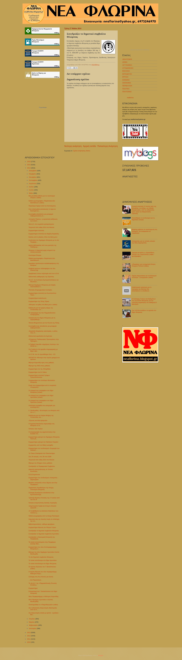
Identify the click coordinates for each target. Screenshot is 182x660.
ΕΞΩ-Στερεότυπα (34, 474)
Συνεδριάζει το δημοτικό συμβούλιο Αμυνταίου (44, 534)
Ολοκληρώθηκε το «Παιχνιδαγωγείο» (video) (43, 604)
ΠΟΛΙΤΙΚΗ (125, 89)
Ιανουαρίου (33, 628)
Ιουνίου (31, 190)
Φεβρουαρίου (33, 625)
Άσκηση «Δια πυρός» (36, 429)
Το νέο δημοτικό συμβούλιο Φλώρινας (41, 557)
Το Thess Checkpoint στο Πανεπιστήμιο (42, 453)
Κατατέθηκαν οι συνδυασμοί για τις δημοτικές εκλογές (143, 219)
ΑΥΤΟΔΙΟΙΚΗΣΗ (127, 68)
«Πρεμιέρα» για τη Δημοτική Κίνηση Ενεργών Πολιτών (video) (143, 265)
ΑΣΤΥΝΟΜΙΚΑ (127, 65)
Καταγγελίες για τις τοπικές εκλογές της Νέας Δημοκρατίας (143, 242)
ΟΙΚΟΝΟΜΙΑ (126, 83)
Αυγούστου (33, 183)
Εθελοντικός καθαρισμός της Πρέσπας (41, 277)
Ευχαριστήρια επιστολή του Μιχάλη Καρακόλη (44, 234)
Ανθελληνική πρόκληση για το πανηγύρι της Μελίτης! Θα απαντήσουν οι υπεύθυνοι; (141, 289)
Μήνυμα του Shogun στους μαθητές (40, 463)
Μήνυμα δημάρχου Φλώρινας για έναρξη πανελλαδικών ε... (42, 286)
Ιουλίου (31, 187)
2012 (29, 636)
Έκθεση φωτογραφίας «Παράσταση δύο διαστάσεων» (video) (42, 201)
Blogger (100, 655)
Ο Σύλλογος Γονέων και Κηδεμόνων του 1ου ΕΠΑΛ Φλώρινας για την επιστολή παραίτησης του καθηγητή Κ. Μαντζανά (144, 301)
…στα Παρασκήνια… (35, 580)
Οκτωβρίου (33, 177)
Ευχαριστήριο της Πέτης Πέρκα (39, 301)
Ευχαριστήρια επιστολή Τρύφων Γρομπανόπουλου (39, 376)
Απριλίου (32, 619)
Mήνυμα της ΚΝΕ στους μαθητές (39, 366)
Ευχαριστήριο (33, 588)
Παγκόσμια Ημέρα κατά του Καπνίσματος (42, 206)
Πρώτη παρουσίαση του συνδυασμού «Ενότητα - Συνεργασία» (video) (144, 276)
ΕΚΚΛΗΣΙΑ (126, 71)
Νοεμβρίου (32, 174)
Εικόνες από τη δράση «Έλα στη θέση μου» (43, 237)
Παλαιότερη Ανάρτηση (107, 146)
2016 (29, 161)
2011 (29, 639)
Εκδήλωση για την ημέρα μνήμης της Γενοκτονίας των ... (41, 308)
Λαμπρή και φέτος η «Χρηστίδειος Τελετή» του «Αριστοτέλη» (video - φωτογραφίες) (143, 254)
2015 (29, 165)
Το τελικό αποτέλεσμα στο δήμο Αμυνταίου (43, 560)
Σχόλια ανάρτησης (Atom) (81, 151)
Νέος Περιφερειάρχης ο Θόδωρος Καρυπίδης (43, 596)
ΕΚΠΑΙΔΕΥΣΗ (127, 74)
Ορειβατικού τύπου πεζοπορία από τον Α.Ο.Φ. (44, 273)
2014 (29, 168)
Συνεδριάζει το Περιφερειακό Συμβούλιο (42, 466)
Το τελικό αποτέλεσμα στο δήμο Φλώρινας (42, 563)
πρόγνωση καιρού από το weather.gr (139, 49)
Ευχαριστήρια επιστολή (36, 230)
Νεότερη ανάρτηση (73, 146)
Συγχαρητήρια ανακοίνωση (37, 298)
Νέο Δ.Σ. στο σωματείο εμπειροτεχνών (41, 224)
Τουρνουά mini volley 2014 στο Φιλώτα (41, 227)
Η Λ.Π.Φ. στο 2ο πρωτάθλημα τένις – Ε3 (42, 354)
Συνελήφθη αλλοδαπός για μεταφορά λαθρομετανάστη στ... (41, 215)
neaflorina (130, 97)
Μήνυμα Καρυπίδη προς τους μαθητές (41, 362)
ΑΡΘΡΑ (124, 62)
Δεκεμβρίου (33, 170)
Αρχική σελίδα (89, 146)
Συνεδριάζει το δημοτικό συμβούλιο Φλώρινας (44, 531)
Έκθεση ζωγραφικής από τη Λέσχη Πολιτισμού (44, 516)
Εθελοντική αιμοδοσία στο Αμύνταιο (40, 336)
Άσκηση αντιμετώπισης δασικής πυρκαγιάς (43, 503)
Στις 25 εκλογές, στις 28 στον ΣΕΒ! (40, 456)
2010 (29, 642)
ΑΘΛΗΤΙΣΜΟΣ (127, 59)
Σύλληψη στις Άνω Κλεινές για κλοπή (41, 577)
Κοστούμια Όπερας (35, 255)
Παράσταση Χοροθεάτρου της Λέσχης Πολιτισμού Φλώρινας (41, 488)
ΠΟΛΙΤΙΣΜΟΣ (127, 92)
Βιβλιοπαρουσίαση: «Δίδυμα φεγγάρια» (42, 524)
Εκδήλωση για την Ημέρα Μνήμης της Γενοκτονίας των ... (41, 416)
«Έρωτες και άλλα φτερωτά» (38, 420)
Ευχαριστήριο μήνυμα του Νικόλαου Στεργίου (43, 442)
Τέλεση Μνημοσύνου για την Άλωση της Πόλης (44, 323)
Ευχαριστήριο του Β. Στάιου (38, 372)
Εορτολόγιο (43, 107)
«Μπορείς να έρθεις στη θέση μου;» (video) (43, 304)
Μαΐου (31, 193)
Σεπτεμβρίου (33, 180)
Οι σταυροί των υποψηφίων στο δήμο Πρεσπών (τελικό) (41, 401)
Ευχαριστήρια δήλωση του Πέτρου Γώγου (42, 527)
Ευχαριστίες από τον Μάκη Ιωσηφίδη (41, 445)
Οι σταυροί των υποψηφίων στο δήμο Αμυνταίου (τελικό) (41, 396)
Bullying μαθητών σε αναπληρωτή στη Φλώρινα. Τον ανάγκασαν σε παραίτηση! (144, 231)
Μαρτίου (32, 622)
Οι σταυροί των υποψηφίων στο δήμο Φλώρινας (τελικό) (41, 391)
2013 (29, 632)
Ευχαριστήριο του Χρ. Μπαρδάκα (39, 369)
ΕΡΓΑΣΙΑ (125, 77)
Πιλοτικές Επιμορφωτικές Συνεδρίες (40, 290)
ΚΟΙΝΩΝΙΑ (126, 80)
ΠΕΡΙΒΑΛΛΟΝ (127, 86)
